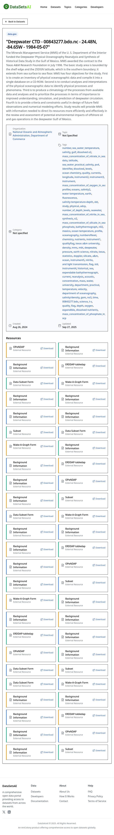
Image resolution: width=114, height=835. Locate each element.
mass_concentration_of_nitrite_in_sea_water (87, 214)
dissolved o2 (84, 152)
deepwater (90, 247)
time (95, 297)
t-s (90, 301)
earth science (81, 251)
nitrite (89, 260)
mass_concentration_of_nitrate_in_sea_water (87, 156)
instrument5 (77, 260)
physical (74, 206)
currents (96, 173)
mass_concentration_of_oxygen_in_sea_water (87, 185)
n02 (101, 226)
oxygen (89, 305)
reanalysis (77, 276)
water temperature (73, 193)
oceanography (70, 235)
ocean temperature (83, 231)
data (64, 160)
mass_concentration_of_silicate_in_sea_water (87, 222)
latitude (73, 160)
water (90, 280)
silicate (87, 256)
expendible (68, 309)
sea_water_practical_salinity (78, 164)
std (96, 264)
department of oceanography (79, 293)
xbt (96, 202)
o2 (75, 218)
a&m (95, 256)
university (67, 285)
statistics (67, 256)
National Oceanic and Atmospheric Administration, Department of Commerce (32, 135)
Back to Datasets (15, 21)
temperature (69, 289)
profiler (66, 189)
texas (102, 251)
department (81, 285)
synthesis (67, 218)
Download (46, 348)
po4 (97, 164)
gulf (74, 152)
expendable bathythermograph (80, 272)
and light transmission (75, 264)
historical (83, 268)
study (65, 206)
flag (91, 264)
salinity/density (71, 297)
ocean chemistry (71, 173)
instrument (68, 181)
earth (88, 193)
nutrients (80, 239)
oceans (76, 189)
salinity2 (85, 189)
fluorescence (69, 197)
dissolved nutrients (87, 309)
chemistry (67, 239)
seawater (96, 210)
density (66, 247)
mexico (66, 231)
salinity (66, 152)
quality (86, 173)
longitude (67, 177)
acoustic (89, 276)
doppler (78, 256)
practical (94, 285)
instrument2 (82, 177)
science (84, 301)
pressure (67, 251)
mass (82, 280)
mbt (81, 247)
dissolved (79, 168)
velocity (82, 289)
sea (91, 268)
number (66, 148)
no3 (89, 297)
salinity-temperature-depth (77, 202)
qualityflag (68, 243)
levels (89, 168)
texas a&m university (87, 243)
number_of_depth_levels (76, 210)
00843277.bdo (70, 301)
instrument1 (93, 239)
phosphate (68, 226)
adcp (83, 206)
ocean (65, 260)
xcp (64, 318)
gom (83, 297)
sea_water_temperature (85, 148)
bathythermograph (86, 226)
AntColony (26, 827)
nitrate (93, 251)
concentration (70, 280)
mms (74, 247)
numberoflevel (88, 235)
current (66, 276)
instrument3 (97, 177)
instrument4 (69, 268)
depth (80, 305)
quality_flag (68, 305)
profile (98, 231)
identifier (67, 168)
